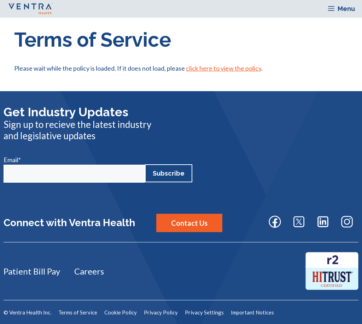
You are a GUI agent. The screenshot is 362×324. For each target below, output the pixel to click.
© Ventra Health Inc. (27, 312)
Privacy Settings (204, 312)
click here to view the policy (223, 68)
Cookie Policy (120, 312)
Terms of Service (77, 312)
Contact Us (189, 223)
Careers (89, 271)
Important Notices (252, 312)
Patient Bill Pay (32, 271)
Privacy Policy (161, 312)
